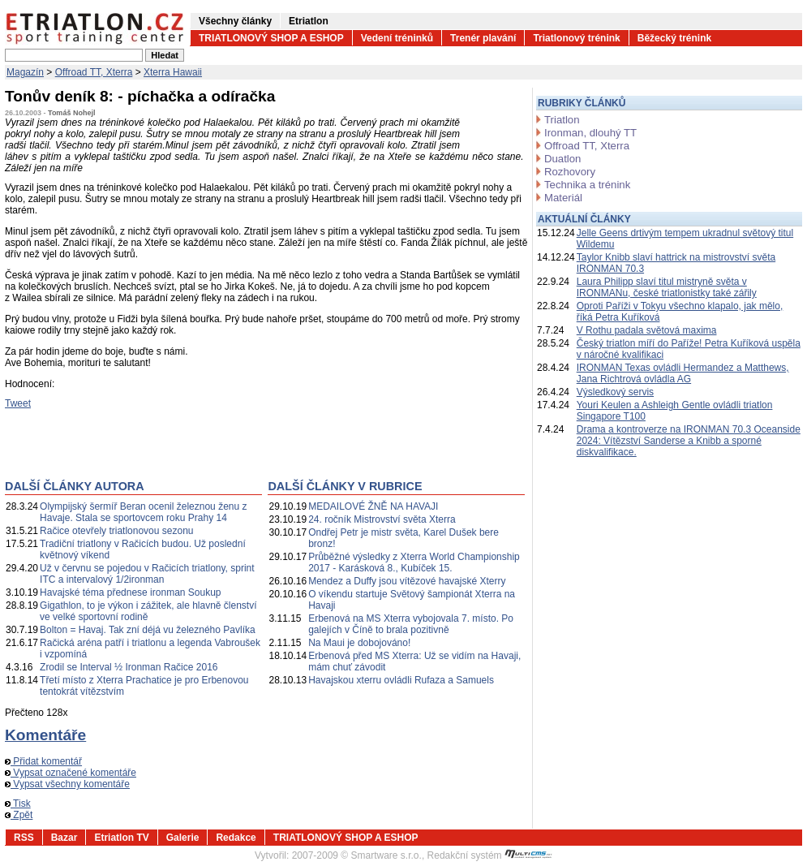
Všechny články (235, 21)
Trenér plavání (483, 38)
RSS (24, 837)
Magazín (25, 72)
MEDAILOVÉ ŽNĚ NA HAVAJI (373, 506)
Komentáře (45, 734)
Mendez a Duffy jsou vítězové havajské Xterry (406, 581)
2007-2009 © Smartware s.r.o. (357, 855)
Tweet (18, 403)
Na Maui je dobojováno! (359, 642)
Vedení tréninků (397, 38)
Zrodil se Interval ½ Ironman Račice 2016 (128, 667)
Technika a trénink (587, 185)
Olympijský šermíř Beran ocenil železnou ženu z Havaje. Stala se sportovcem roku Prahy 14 (143, 512)
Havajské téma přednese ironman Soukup (130, 592)
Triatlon (561, 120)
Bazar (64, 837)
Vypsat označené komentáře (70, 772)
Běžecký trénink (674, 38)
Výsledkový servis (615, 392)
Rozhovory (569, 172)
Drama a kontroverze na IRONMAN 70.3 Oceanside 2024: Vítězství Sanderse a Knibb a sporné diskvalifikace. (689, 441)
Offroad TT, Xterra (94, 72)
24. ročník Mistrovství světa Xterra (381, 519)
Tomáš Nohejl (71, 113)
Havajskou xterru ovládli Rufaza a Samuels (401, 680)
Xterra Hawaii (173, 72)
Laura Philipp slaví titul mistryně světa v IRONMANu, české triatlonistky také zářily (667, 287)
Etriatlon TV (121, 837)
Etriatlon (308, 21)
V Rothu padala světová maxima (647, 330)
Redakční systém (489, 855)
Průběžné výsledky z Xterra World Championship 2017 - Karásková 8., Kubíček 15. (414, 562)
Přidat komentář (43, 761)
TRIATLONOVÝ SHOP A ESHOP (271, 38)
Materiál (563, 198)
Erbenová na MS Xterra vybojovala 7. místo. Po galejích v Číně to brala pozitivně (410, 624)
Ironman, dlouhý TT (590, 133)
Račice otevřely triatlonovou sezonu (116, 530)
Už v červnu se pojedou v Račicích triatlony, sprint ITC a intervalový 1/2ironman (147, 573)
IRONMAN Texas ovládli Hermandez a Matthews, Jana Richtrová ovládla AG (683, 373)
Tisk (18, 803)
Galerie (183, 837)
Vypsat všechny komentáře (67, 784)
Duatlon (562, 159)
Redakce (235, 837)
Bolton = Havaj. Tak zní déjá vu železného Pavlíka (147, 629)
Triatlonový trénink (576, 38)
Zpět (18, 815)
